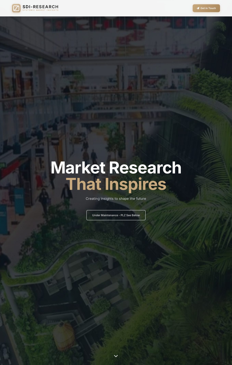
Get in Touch (206, 8)
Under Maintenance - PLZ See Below (116, 216)
